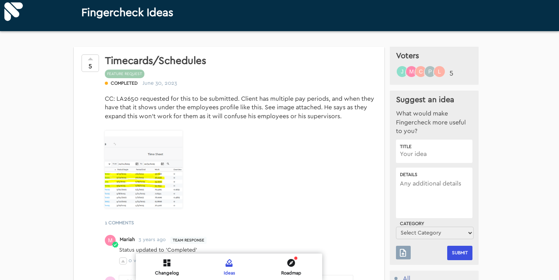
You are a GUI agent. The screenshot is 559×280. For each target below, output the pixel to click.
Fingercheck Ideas (127, 13)
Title (405, 146)
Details (408, 174)
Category (412, 223)
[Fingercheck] (13, 11)
